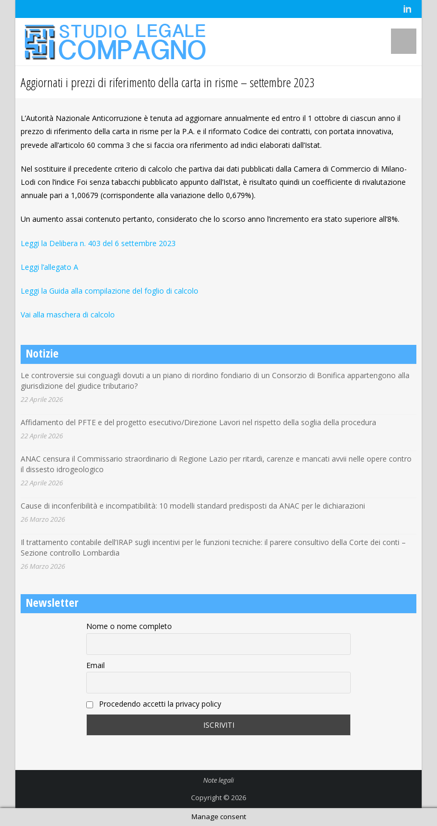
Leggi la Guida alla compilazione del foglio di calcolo (109, 291)
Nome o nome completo (129, 626)
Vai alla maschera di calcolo (68, 314)
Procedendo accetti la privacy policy (153, 704)
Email (95, 665)
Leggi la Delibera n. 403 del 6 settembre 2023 (98, 243)
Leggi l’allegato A (49, 267)
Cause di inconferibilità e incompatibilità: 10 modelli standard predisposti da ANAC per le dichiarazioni (193, 506)
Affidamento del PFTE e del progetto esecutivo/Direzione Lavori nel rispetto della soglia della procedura (198, 422)
